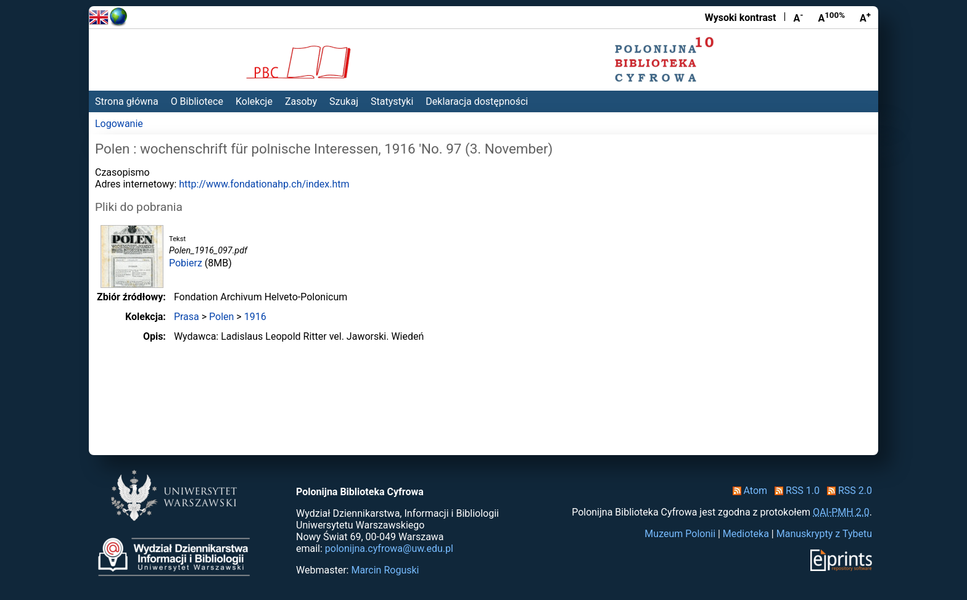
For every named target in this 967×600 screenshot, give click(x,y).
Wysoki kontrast (740, 17)
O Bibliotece (197, 101)
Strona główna (126, 101)
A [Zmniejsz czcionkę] (798, 17)
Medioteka (746, 534)
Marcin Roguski (385, 570)
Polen (221, 317)
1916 (255, 317)
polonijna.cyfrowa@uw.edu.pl (389, 548)
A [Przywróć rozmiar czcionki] (831, 17)
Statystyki (392, 101)
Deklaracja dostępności (477, 101)
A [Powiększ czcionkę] (865, 17)
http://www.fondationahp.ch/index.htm (264, 184)
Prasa (186, 317)
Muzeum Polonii (679, 534)
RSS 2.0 (847, 490)
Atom (748, 490)
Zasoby (301, 101)
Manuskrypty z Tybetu (824, 534)
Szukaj (343, 101)
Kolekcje (254, 101)
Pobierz (185, 263)
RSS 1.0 (795, 490)
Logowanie (119, 123)
